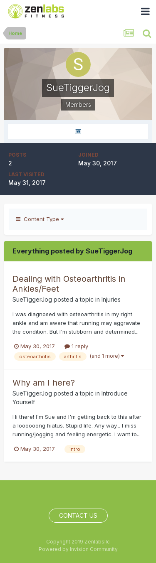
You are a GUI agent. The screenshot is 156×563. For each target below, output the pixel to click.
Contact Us (78, 515)
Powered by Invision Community (78, 549)
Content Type (40, 219)
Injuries (111, 299)
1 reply (76, 346)
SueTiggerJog (32, 299)
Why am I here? (43, 383)
